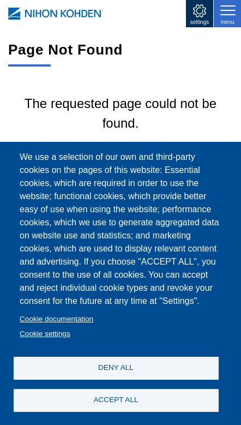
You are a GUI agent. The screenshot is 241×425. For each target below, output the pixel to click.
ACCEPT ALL (115, 400)
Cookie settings (45, 334)
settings (199, 22)
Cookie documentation (56, 319)
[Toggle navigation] (227, 13)
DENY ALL (116, 367)
